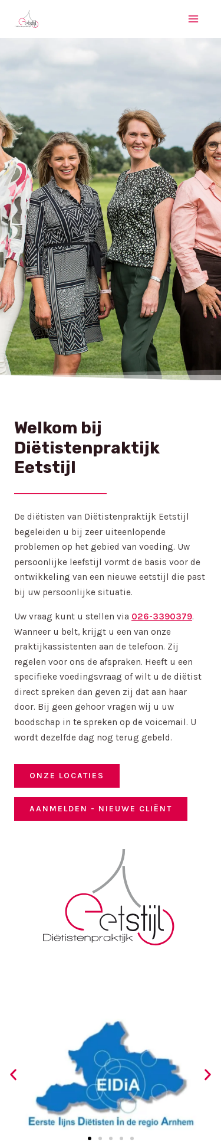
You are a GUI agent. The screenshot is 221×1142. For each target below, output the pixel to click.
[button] (13, 1074)
